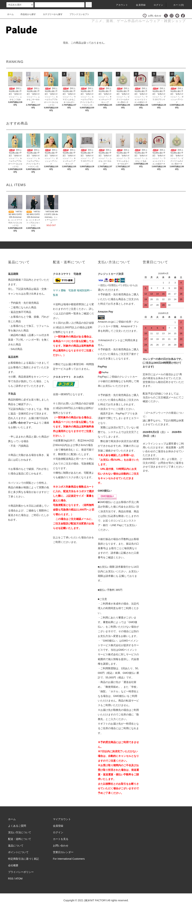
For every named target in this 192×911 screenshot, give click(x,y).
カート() (176, 5)
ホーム (10, 14)
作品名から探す (26, 14)
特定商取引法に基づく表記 (23, 858)
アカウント (120, 5)
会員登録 (139, 5)
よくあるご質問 (17, 825)
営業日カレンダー (63, 852)
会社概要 (13, 865)
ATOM (19, 878)
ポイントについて (18, 852)
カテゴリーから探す (50, 14)
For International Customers (69, 858)
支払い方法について (19, 832)
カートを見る (60, 838)
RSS (10, 878)
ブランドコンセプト (77, 14)
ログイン (156, 5)
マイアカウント (62, 819)
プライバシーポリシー (21, 871)
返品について (15, 845)
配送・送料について (19, 838)
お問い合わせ (152, 16)
